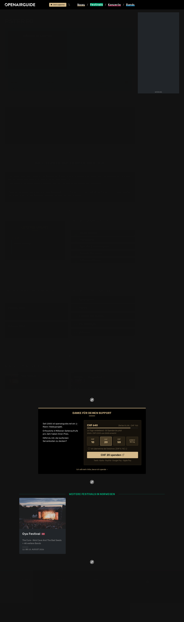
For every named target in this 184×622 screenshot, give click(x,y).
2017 (125, 299)
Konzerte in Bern (64, 589)
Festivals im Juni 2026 (30, 599)
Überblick (52, 86)
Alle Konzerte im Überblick (68, 608)
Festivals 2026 (26, 593)
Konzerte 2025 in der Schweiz (70, 602)
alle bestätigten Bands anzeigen (102, 269)
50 (119, 441)
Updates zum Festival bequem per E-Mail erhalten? (38, 73)
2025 (131, 299)
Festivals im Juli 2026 (29, 602)
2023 (131, 308)
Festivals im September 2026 (33, 605)
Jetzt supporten (58, 5)
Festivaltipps (25, 583)
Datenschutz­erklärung (104, 593)
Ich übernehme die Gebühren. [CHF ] (108, 448)
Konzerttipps (62, 583)
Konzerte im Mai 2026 (66, 596)
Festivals (21, 13)
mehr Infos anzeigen (70, 200)
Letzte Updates (73, 86)
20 (106, 441)
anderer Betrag (132, 441)
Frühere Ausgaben (108, 86)
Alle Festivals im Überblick (31, 608)
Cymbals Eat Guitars (98, 192)
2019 (125, 324)
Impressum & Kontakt (104, 596)
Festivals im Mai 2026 (29, 596)
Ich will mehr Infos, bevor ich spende (91, 469)
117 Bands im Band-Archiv (102, 342)
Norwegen (32, 13)
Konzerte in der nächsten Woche (71, 593)
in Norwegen (91, 176)
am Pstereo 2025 (16, 195)
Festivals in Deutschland (31, 589)
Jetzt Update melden (55, 261)
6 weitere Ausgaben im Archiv (34, 344)
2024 (131, 324)
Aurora (73, 192)
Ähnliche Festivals (75, 88)
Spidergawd (56, 192)
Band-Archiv (105, 88)
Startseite (9, 13)
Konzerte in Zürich (65, 586)
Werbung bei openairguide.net (108, 589)
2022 (131, 332)
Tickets (51, 88)
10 (93, 441)
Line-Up (16, 86)
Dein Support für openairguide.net (110, 586)
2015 (119, 299)
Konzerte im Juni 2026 (67, 599)
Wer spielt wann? (20, 88)
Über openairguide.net (104, 583)
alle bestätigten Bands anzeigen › (37, 63)
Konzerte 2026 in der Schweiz (70, 605)
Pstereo (43, 13)
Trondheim (121, 36)
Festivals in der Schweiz (30, 586)
